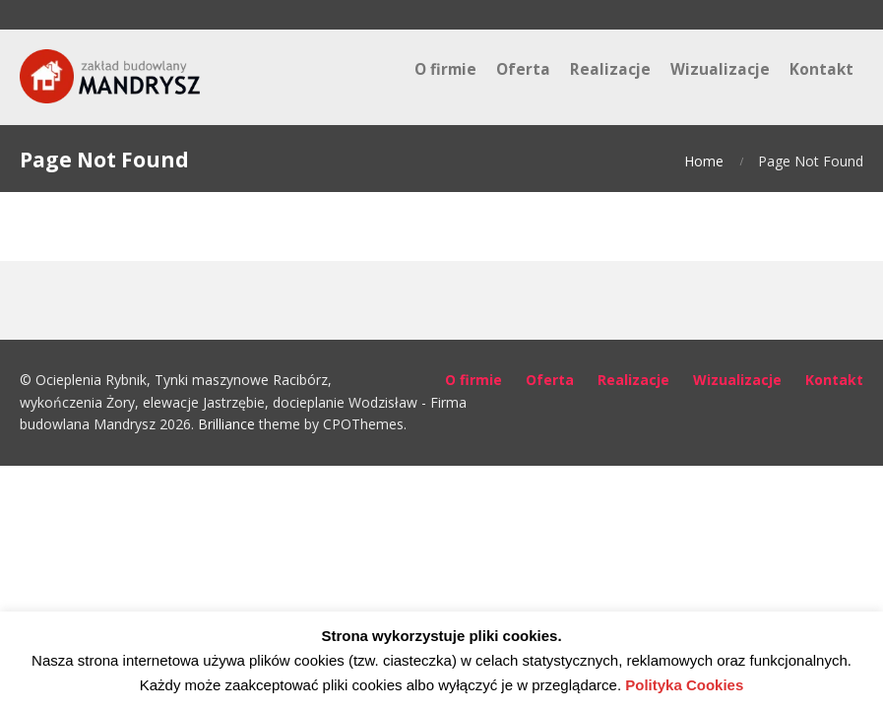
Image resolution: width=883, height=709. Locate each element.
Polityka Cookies (684, 685)
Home (704, 161)
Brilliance (226, 424)
